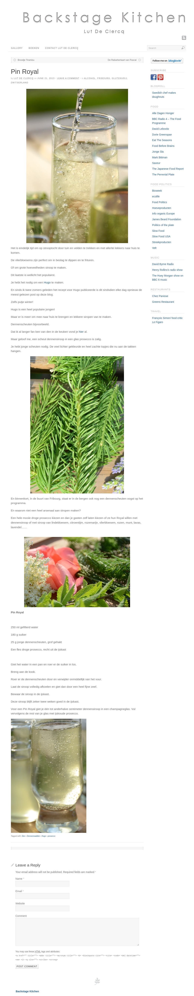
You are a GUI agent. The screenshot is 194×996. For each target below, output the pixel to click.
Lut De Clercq (24, 78)
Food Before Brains (163, 145)
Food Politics (159, 202)
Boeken (34, 48)
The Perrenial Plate (163, 174)
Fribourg (103, 78)
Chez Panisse (160, 296)
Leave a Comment (68, 78)
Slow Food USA (161, 236)
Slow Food (158, 230)
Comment (21, 915)
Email (20, 891)
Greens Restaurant (163, 301)
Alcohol (90, 78)
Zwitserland (19, 82)
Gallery (17, 48)
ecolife (156, 196)
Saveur (156, 163)
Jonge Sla (158, 151)
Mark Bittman (159, 157)
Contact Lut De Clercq (61, 48)
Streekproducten (161, 242)
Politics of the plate (163, 225)
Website (20, 903)
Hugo (47, 282)
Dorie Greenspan (162, 134)
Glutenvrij (119, 78)
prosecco (51, 836)
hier (81, 331)
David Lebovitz (160, 128)
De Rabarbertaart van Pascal (122, 60)
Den (23, 836)
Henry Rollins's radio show (167, 269)
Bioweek (157, 190)
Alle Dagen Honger (163, 113)
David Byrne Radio (163, 264)
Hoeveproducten (161, 207)
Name (20, 878)
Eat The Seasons (162, 140)
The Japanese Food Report (168, 168)
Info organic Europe (163, 213)
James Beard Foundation (166, 219)
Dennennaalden (33, 836)
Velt (154, 247)
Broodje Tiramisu (26, 60)
